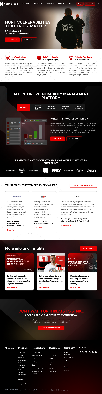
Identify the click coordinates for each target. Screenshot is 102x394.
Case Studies (53, 355)
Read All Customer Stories (83, 185)
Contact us (12, 39)
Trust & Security (69, 357)
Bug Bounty (21, 352)
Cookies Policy (44, 390)
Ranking (34, 362)
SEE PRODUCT (74, 139)
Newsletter (52, 371)
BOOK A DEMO (29, 39)
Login (80, 4)
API (50, 365)
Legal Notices (23, 390)
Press (65, 364)
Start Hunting (36, 352)
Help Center (53, 362)
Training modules (37, 368)
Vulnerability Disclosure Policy (22, 367)
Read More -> (12, 230)
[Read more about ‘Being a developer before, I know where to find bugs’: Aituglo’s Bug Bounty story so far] (51, 262)
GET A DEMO (57, 139)
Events (66, 367)
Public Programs (37, 355)
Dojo (33, 365)
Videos (51, 358)
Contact (66, 370)
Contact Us (89, 4)
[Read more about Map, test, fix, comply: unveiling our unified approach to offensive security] (82, 262)
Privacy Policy (33, 390)
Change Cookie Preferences (59, 390)
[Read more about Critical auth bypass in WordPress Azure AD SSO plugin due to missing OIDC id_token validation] (19, 262)
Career (66, 360)
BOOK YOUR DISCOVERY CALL (51, 328)
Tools (33, 358)
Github (51, 368)
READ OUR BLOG (88, 248)
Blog (70, 3)
